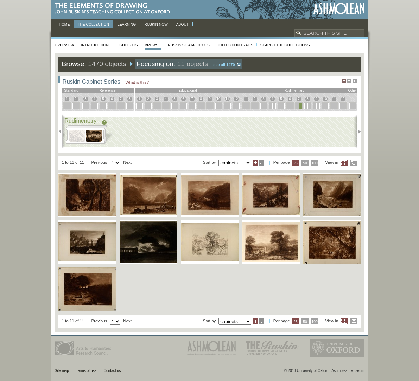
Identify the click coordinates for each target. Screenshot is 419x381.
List (353, 163)
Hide (355, 81)
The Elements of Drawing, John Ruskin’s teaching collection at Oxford (114, 8)
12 (236, 99)
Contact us (112, 371)
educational (187, 90)
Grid (344, 163)
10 (218, 99)
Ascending (255, 163)
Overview (64, 45)
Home (64, 24)
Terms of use (86, 371)
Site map (62, 371)
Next (357, 131)
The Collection (93, 24)
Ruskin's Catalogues (189, 45)
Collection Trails (235, 45)
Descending (261, 163)
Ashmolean (338, 8)
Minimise (349, 81)
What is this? (137, 82)
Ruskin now (156, 24)
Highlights (127, 45)
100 (314, 163)
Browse (153, 45)
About (182, 24)
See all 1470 (224, 65)
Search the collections (285, 45)
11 (227, 99)
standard (71, 90)
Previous (62, 131)
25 (295, 163)
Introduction (94, 45)
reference (107, 90)
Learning (127, 24)
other (352, 90)
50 (305, 163)
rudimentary (294, 90)
